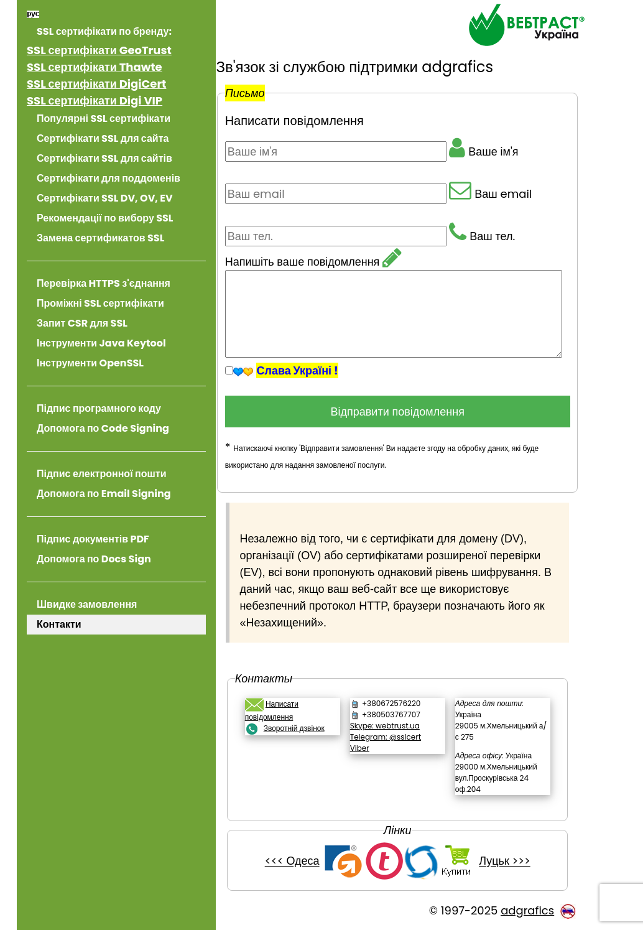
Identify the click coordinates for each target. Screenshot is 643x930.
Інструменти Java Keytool (101, 343)
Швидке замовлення (87, 604)
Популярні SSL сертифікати (103, 118)
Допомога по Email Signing (104, 493)
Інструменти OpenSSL (90, 363)
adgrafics (527, 910)
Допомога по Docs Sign (94, 559)
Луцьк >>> (513, 861)
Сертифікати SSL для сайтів (104, 158)
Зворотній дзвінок (309, 728)
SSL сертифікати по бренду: (104, 31)
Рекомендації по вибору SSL (105, 218)
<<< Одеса (299, 861)
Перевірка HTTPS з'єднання (103, 283)
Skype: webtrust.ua (395, 725)
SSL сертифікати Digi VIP (94, 100)
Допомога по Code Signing (103, 428)
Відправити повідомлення (409, 411)
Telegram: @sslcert (396, 737)
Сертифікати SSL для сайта (103, 138)
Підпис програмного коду (99, 408)
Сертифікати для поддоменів (108, 178)
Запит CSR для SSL (82, 323)
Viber (370, 748)
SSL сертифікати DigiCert (96, 83)
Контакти (59, 624)
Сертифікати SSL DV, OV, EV (105, 198)
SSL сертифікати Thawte (94, 67)
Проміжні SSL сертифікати (100, 303)
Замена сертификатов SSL (100, 238)
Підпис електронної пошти (101, 474)
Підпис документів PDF (93, 539)
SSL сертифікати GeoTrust (99, 50)
